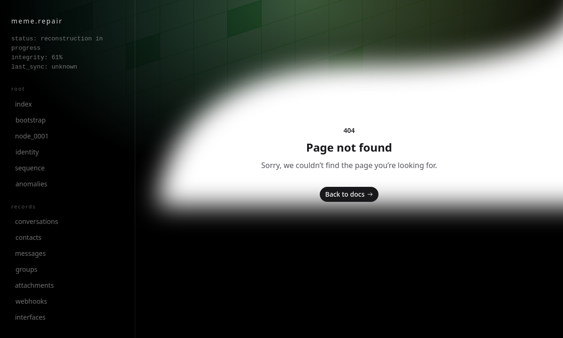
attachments (34, 285)
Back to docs (350, 194)
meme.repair (37, 20)
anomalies (31, 183)
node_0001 (32, 135)
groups (26, 269)
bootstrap (30, 119)
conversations (36, 221)
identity (27, 151)
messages (30, 253)
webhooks (31, 301)
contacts (28, 237)
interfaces (30, 317)
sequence (30, 167)
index (23, 104)
